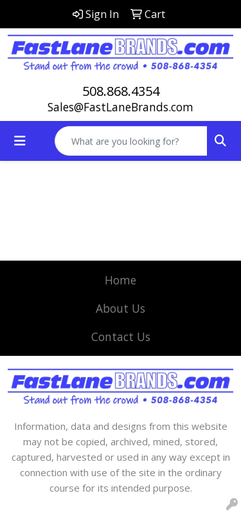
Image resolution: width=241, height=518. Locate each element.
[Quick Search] (131, 141)
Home (120, 280)
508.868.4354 (120, 91)
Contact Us (120, 336)
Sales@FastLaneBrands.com (120, 107)
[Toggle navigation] (19, 141)
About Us (120, 308)
